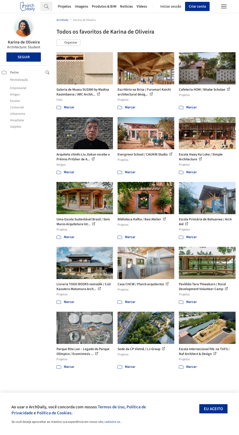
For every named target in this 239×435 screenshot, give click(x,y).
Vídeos (142, 6)
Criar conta (197, 6)
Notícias (126, 6)
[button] (68, 43)
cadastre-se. (112, 422)
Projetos (64, 6)
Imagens (81, 6)
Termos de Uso (111, 407)
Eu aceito (213, 409)
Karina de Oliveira (24, 42)
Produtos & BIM (104, 6)
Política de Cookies (54, 413)
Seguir (24, 57)
